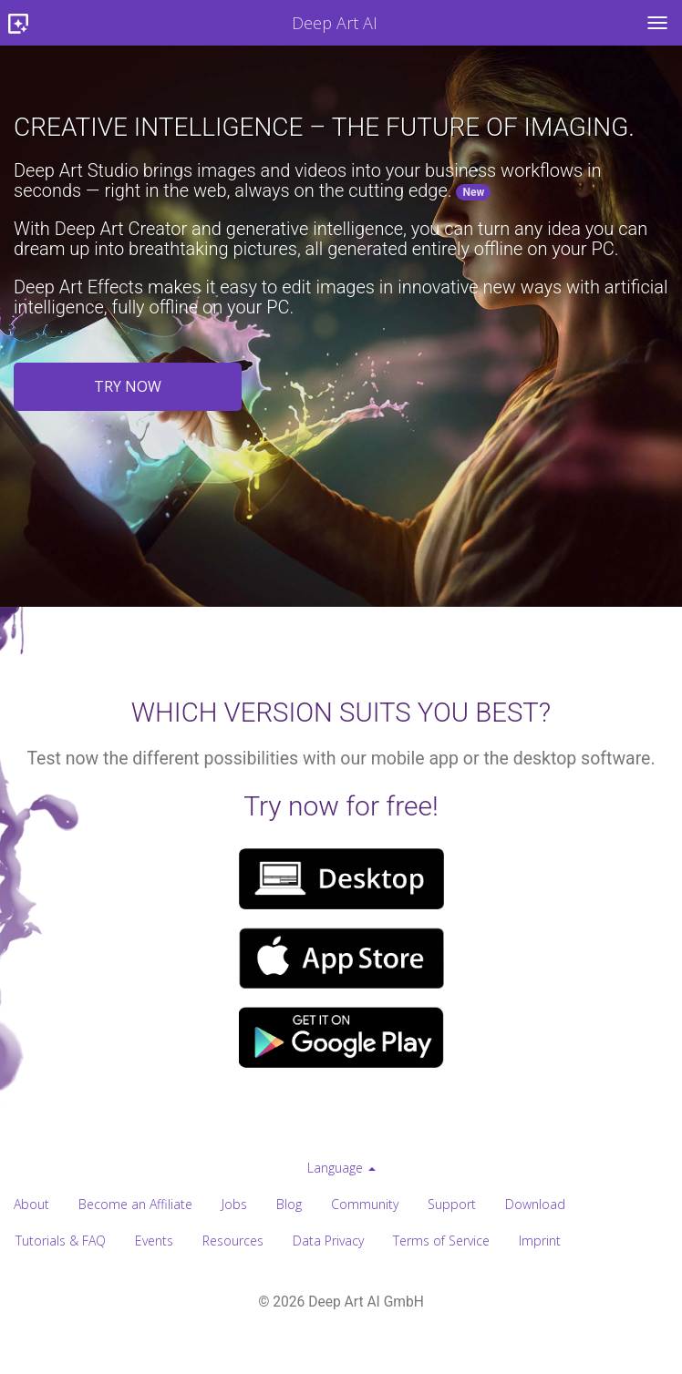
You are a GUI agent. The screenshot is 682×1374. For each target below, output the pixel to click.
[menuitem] (341, 1168)
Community (364, 1204)
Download (535, 1204)
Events (154, 1240)
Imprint (540, 1240)
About (31, 1204)
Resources (233, 1240)
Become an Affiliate (135, 1204)
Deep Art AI (188, 23)
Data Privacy (328, 1240)
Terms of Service (441, 1240)
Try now (127, 386)
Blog (289, 1204)
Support (452, 1204)
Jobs (234, 1204)
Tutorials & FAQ (61, 1240)
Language (341, 1167)
